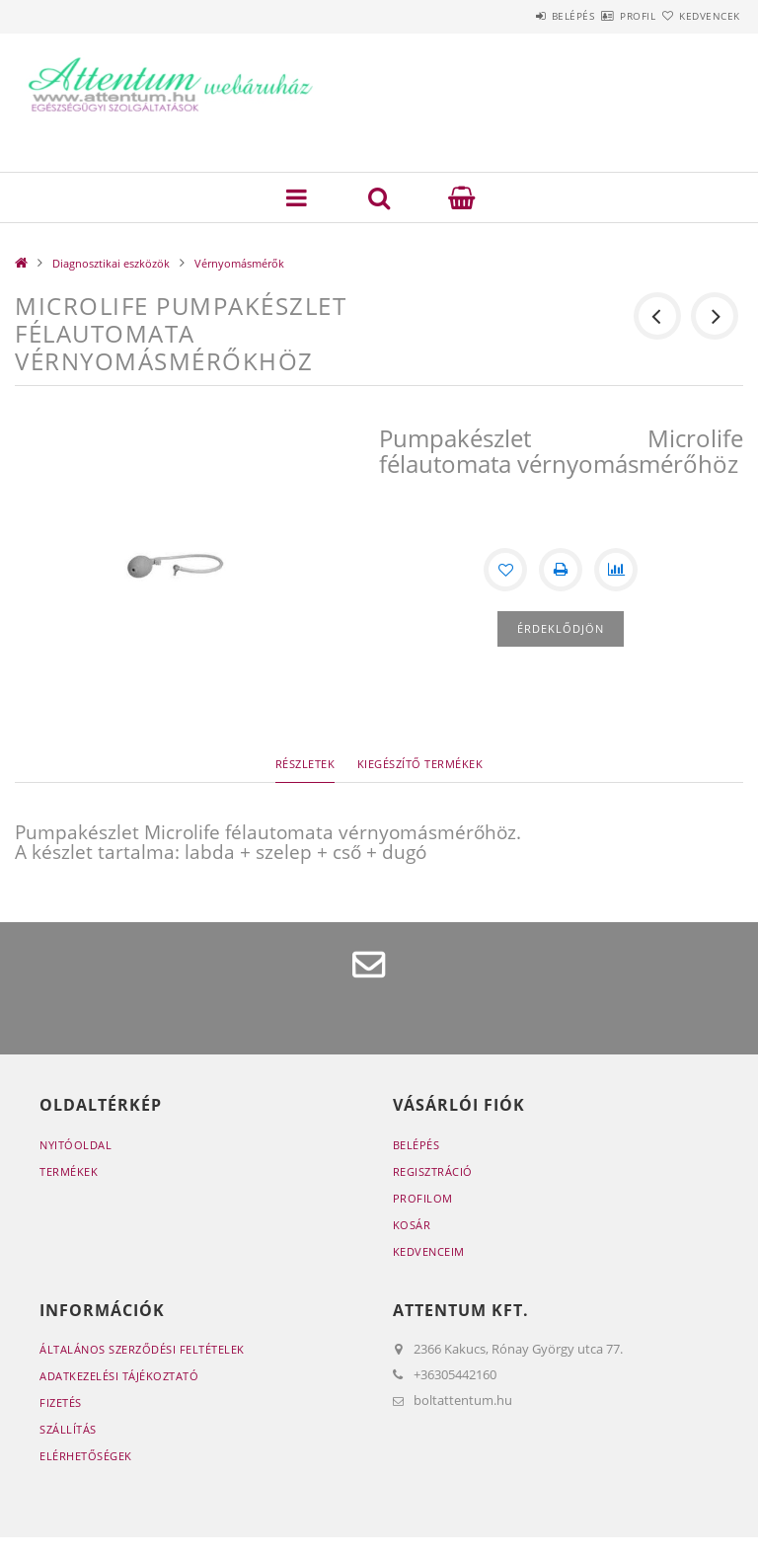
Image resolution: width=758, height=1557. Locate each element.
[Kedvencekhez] (505, 569)
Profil (603, 16)
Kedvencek (698, 16)
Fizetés (60, 1402)
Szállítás (68, 1429)
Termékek (68, 1171)
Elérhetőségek (85, 1455)
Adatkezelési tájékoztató (118, 1375)
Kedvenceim (429, 1251)
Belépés (515, 16)
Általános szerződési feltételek (142, 1349)
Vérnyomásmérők (239, 263)
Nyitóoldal (75, 1144)
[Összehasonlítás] (616, 569)
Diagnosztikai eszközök (111, 263)
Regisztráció (433, 1171)
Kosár (412, 1224)
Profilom (423, 1198)
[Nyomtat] (560, 569)
